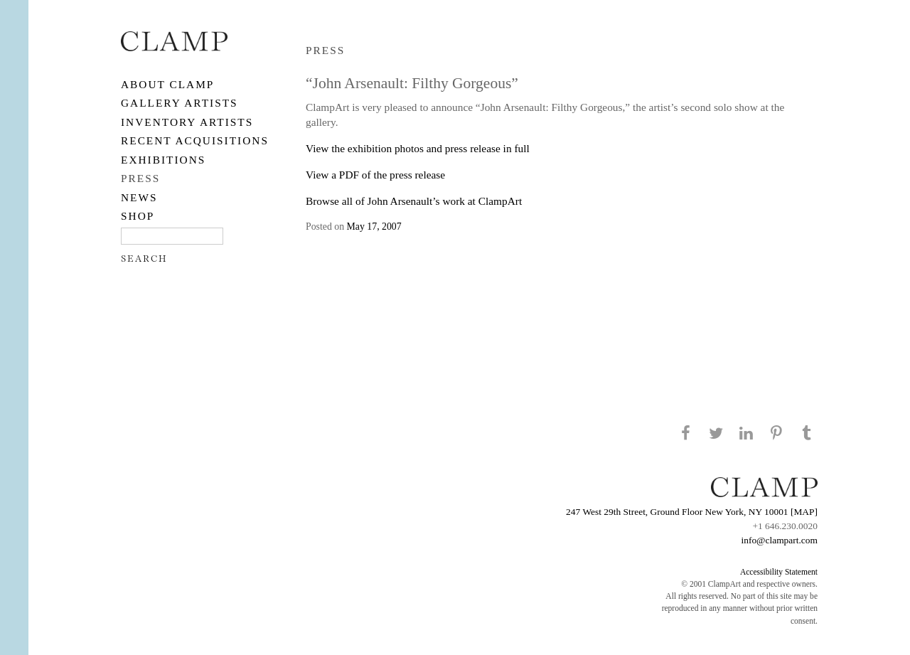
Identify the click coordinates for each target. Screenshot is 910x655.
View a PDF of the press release (375, 175)
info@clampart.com (779, 540)
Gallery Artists (179, 103)
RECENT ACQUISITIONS (195, 140)
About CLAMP (167, 84)
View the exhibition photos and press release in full (418, 148)
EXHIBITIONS (163, 160)
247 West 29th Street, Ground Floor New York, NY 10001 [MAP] (692, 511)
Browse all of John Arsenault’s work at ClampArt (414, 201)
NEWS (139, 197)
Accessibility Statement (779, 572)
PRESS (140, 178)
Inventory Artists (187, 122)
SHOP (137, 216)
